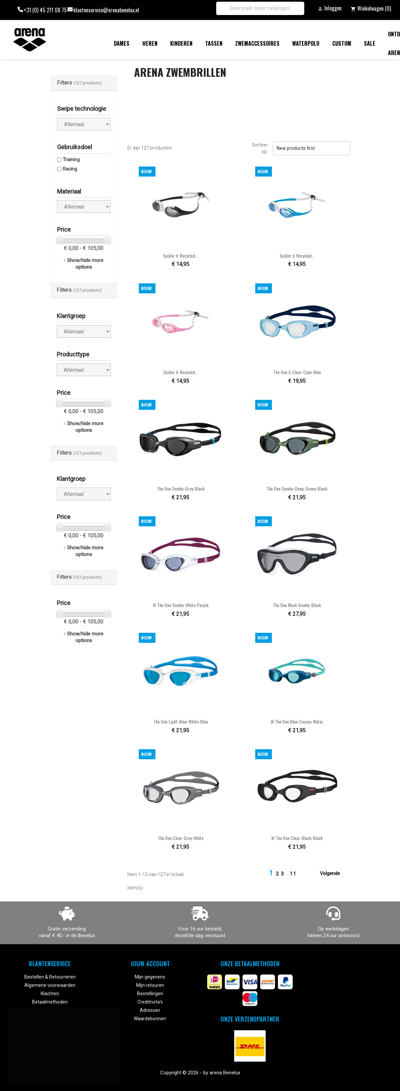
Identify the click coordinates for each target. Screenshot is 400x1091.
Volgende (334, 874)
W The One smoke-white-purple (181, 604)
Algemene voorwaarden (49, 985)
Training (71, 159)
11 (293, 873)
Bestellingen (150, 993)
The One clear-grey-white (181, 837)
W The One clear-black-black (297, 837)
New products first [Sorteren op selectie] (312, 148)
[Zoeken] (260, 8)
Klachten (50, 993)
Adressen (150, 1010)
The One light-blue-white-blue (180, 721)
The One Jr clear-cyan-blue (297, 371)
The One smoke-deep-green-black (297, 488)
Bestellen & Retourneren (50, 977)
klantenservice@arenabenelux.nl (106, 10)
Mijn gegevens (150, 977)
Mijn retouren (150, 985)
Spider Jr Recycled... (180, 255)
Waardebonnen (150, 1018)
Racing (70, 169)
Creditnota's (150, 1002)
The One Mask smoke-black (297, 604)
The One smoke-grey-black (181, 488)
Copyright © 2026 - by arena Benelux (200, 1073)
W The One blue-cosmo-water (297, 721)
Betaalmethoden (50, 1002)
